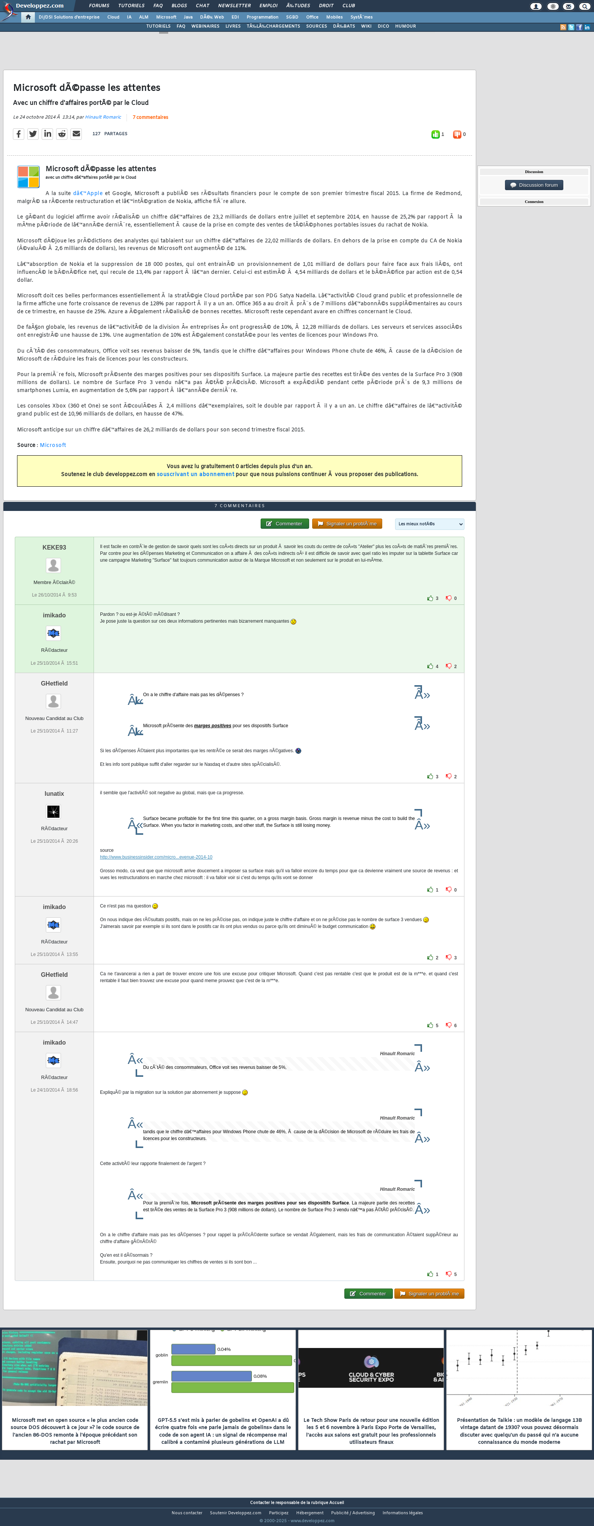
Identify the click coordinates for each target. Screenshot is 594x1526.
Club (348, 6)
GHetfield (54, 697)
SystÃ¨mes (361, 17)
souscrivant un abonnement (195, 479)
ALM (143, 17)
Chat (202, 6)
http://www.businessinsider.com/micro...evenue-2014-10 (156, 871)
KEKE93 (54, 562)
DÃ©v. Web (212, 17)
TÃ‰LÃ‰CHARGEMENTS (273, 26)
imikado (54, 629)
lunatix (54, 807)
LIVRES (233, 26)
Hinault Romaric (103, 122)
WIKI (366, 26)
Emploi (268, 6)
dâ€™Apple (88, 198)
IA (129, 17)
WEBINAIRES (205, 26)
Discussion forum (534, 185)
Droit (326, 6)
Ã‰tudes (298, 6)
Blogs (179, 6)
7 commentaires (150, 122)
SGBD (292, 17)
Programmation (262, 17)
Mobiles (334, 17)
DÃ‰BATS (344, 26)
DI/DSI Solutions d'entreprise (69, 17)
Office (312, 17)
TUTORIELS (158, 26)
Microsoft (166, 17)
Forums (99, 6)
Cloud (113, 17)
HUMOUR (405, 26)
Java (188, 17)
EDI (235, 17)
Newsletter (234, 6)
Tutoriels (131, 6)
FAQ (158, 6)
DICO (383, 26)
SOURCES (316, 26)
